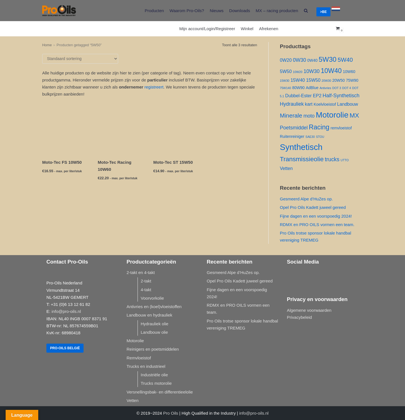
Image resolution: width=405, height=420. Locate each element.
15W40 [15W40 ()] (298, 80)
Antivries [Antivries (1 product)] (325, 88)
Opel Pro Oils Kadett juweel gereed (313, 207)
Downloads (239, 10)
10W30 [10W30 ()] (311, 71)
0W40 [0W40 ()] (312, 60)
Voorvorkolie (152, 298)
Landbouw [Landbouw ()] (347, 104)
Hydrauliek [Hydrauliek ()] (292, 104)
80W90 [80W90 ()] (298, 87)
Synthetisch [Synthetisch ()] (301, 147)
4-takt (146, 289)
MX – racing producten (277, 10)
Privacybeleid (299, 317)
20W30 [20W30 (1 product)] (326, 80)
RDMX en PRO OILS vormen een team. (317, 224)
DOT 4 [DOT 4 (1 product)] (346, 88)
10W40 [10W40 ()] (331, 70)
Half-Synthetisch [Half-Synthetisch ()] (341, 95)
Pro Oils (170, 413)
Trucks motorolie (156, 383)
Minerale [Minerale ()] (291, 115)
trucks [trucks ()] (332, 159)
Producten (154, 10)
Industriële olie (154, 374)
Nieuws (217, 10)
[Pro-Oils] (59, 10)
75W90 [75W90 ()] (352, 80)
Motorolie (135, 340)
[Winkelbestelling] (80, 59)
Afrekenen (268, 28)
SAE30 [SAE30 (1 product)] (310, 136)
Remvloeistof (139, 357)
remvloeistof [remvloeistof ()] (341, 128)
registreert (154, 87)
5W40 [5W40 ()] (345, 59)
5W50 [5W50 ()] (286, 71)
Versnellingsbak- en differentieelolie (160, 392)
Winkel (247, 28)
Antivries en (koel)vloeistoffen (154, 306)
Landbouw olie (154, 332)
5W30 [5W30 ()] (327, 59)
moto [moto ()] (309, 116)
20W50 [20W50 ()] (338, 80)
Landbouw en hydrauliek (149, 315)
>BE (323, 12)
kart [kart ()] (308, 104)
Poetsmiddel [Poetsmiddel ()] (294, 128)
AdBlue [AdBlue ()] (312, 87)
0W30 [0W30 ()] (299, 60)
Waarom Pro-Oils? (187, 10)
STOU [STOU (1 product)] (320, 136)
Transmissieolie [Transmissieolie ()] (302, 159)
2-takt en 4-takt (141, 272)
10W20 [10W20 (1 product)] (297, 72)
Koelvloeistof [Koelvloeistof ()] (325, 104)
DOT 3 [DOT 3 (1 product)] (336, 88)
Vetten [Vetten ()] (286, 168)
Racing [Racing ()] (319, 127)
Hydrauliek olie (154, 323)
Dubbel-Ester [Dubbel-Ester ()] (298, 95)
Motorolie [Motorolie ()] (332, 114)
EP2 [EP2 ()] (317, 95)
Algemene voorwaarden (309, 310)
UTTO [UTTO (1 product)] (345, 160)
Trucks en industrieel (146, 366)
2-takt (146, 280)
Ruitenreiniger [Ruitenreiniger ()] (292, 136)
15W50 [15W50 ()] (313, 80)
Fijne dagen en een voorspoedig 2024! (316, 216)
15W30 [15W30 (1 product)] (284, 80)
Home (47, 45)
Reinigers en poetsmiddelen (153, 349)
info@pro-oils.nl (66, 311)
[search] (306, 10)
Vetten (133, 400)
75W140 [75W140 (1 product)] (285, 88)
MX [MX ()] (354, 115)
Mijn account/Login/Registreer (207, 28)
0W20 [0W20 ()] (286, 60)
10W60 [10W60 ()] (349, 71)
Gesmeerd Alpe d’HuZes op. (306, 198)
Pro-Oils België (65, 348)
